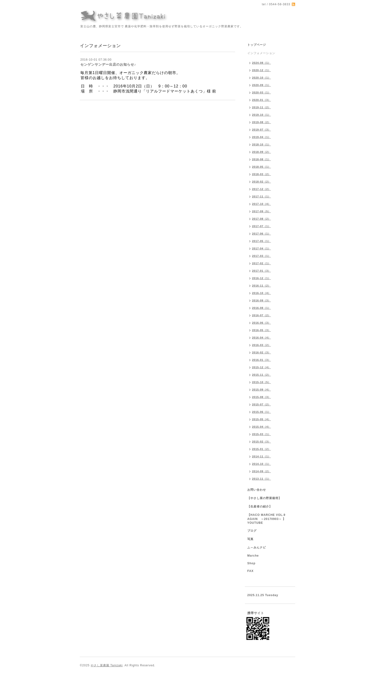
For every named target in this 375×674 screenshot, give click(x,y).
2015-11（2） (261, 374)
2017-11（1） (261, 196)
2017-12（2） (261, 189)
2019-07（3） (261, 129)
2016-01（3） (261, 359)
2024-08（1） (261, 62)
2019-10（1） (261, 114)
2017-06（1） (261, 233)
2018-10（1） (261, 144)
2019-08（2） (261, 122)
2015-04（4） (261, 426)
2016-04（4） (261, 337)
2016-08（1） (261, 307)
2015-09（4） (261, 389)
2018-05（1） (261, 166)
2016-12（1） (261, 278)
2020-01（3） (261, 99)
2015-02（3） (261, 441)
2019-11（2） (261, 107)
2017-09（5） (261, 211)
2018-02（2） (261, 181)
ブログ (252, 530)
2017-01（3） (261, 270)
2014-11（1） (261, 456)
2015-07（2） (261, 404)
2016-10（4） (261, 293)
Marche (253, 555)
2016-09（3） (261, 300)
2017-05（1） (261, 241)
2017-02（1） (261, 263)
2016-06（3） (261, 322)
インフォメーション (261, 53)
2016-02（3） (261, 352)
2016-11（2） (261, 285)
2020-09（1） (261, 85)
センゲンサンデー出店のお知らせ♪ (108, 64)
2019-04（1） (261, 137)
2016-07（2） (261, 315)
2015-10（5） (261, 382)
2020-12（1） (261, 70)
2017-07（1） (261, 226)
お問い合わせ (256, 489)
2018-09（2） (261, 151)
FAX (250, 571)
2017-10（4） (261, 203)
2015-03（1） (261, 434)
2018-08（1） (261, 159)
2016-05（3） (261, 330)
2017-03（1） (261, 255)
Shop (251, 563)
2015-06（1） (261, 411)
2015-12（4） (261, 367)
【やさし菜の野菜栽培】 (264, 498)
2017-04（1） (261, 248)
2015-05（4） (261, 419)
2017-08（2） (261, 218)
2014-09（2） (261, 471)
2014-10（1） (261, 463)
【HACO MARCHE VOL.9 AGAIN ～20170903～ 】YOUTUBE (266, 518)
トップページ (256, 44)
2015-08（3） (261, 397)
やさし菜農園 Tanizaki (107, 665)
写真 (250, 539)
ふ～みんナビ (256, 547)
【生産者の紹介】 (259, 506)
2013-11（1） (261, 478)
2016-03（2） (261, 345)
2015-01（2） (261, 449)
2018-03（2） (261, 174)
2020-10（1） (261, 77)
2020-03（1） (261, 92)
